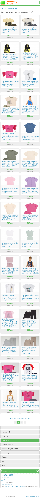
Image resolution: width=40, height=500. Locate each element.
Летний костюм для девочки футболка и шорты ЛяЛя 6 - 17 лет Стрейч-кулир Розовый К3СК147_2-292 (30, 297)
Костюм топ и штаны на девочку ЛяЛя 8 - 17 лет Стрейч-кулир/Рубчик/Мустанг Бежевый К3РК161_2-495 (29, 350)
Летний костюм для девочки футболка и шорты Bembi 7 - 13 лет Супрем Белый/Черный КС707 (10, 298)
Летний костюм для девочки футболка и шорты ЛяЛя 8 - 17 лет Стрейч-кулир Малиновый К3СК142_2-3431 (10, 83)
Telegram (4, 479)
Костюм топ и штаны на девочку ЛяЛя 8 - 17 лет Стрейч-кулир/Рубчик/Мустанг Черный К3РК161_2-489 (29, 323)
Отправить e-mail (6, 484)
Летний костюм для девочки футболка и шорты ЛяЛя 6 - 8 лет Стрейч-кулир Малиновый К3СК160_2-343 (30, 405)
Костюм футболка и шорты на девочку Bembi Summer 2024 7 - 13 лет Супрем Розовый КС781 (30, 217)
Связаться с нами (34, 496)
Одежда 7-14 (12, 8)
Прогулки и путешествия (20, 449)
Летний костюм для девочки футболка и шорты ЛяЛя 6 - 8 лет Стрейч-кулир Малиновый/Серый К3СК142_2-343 (10, 136)
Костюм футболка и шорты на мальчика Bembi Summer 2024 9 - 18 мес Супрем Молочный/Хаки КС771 (10, 110)
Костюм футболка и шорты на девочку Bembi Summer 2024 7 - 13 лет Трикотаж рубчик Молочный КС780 (30, 164)
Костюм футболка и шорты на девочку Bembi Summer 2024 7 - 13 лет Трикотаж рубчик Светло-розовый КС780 (10, 190)
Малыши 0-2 (20, 432)
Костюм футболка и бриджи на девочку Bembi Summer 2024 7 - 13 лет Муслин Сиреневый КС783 (10, 271)
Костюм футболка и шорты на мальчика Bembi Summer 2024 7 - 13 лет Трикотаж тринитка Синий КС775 (30, 137)
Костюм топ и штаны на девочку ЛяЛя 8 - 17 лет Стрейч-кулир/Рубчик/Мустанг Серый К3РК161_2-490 (10, 350)
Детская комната (20, 444)
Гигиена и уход (20, 453)
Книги (20, 461)
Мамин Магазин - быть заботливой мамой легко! (8, 3)
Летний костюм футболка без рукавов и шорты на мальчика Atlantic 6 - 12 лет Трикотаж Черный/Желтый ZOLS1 (30, 56)
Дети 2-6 (20, 436)
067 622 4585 (5, 477)
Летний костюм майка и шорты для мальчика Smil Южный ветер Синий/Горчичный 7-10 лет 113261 (30, 271)
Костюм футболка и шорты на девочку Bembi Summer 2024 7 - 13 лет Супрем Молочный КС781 (10, 217)
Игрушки (20, 457)
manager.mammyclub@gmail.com (14, 486)
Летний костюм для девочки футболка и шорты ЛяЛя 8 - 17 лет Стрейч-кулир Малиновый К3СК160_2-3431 (10, 377)
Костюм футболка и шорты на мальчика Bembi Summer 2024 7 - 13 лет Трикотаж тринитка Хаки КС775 (10, 164)
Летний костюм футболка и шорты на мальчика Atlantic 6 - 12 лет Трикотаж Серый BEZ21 (30, 30)
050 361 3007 (7, 475)
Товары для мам (20, 428)
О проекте (26, 496)
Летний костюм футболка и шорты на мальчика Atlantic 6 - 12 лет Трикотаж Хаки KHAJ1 (10, 30)
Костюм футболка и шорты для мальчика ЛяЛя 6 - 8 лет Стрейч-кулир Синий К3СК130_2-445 (30, 84)
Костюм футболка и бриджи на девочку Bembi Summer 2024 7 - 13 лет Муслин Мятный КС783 (30, 244)
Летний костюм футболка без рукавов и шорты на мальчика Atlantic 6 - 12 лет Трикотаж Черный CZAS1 (10, 57)
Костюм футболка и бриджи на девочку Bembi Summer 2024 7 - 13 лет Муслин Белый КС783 (10, 244)
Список (38, 2)
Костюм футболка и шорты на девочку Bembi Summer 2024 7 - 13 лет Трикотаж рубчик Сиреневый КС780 (30, 191)
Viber (3, 481)
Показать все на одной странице (20, 418)
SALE (3, 465)
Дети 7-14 (3, 8)
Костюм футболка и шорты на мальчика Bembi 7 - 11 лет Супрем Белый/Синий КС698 (30, 378)
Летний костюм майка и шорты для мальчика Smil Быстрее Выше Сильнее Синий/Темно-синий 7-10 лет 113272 (30, 109)
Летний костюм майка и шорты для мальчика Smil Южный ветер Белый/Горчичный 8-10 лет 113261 (10, 405)
